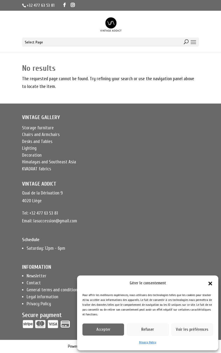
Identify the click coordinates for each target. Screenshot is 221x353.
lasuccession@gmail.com (55, 220)
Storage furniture (38, 127)
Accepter (103, 329)
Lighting (29, 148)
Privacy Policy (147, 342)
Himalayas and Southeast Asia (49, 161)
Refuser (147, 329)
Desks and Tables (37, 141)
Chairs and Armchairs (41, 134)
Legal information (42, 296)
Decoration (32, 155)
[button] (210, 283)
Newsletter (36, 275)
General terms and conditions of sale (59, 289)
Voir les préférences (192, 329)
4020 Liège (32, 200)
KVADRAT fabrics (36, 168)
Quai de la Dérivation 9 (42, 193)
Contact (34, 282)
